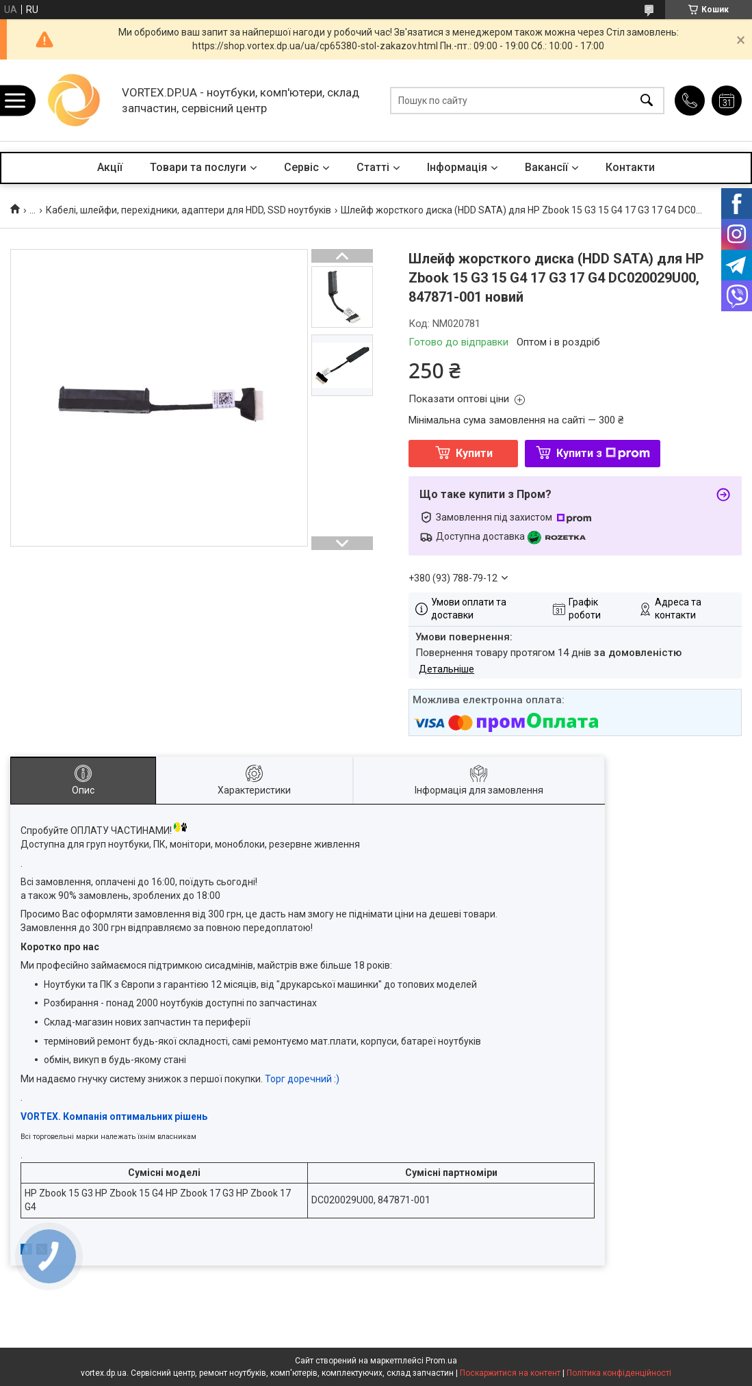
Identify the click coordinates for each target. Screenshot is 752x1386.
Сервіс (301, 167)
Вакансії (546, 167)
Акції (109, 167)
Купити (474, 453)
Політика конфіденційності (619, 1373)
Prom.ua (441, 1360)
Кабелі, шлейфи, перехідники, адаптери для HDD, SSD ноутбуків (188, 210)
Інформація (457, 167)
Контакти (630, 167)
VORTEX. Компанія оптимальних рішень (114, 1116)
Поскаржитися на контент (510, 1373)
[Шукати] (646, 100)
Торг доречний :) (302, 1078)
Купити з (603, 453)
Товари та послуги (198, 167)
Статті (372, 167)
